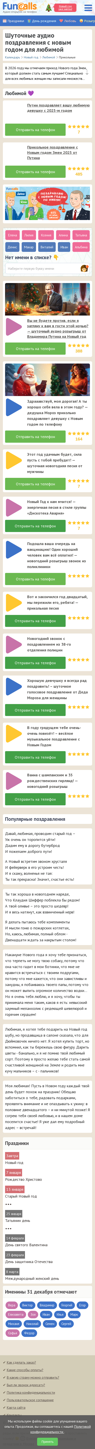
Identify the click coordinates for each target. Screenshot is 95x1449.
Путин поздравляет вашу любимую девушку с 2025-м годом (58, 108)
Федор (29, 1333)
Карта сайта (16, 1408)
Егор (82, 1306)
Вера (11, 1306)
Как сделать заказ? (21, 1363)
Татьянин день (17, 1220)
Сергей (66, 1324)
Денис (12, 247)
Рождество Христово (23, 1179)
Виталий (46, 247)
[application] (12, 110)
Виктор (27, 1306)
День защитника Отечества (29, 1262)
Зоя (33, 1315)
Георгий (66, 1306)
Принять (48, 1441)
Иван (46, 1315)
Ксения (46, 235)
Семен (50, 1324)
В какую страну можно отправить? (33, 1378)
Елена (12, 235)
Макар (29, 247)
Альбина (81, 247)
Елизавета (15, 1315)
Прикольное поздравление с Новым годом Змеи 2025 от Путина (52, 152)
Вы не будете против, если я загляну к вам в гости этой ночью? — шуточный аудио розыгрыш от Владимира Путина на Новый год (57, 328)
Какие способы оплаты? (25, 1370)
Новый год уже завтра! (65, 8)
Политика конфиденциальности (31, 1393)
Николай (32, 1324)
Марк (74, 1315)
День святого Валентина (26, 1245)
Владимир (47, 1306)
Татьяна (81, 235)
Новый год (14, 1163)
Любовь (70, 21)
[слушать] (14, 111)
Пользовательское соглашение (30, 1400)
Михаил (13, 1324)
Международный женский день (32, 1278)
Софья (12, 1333)
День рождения (44, 21)
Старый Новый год (21, 1196)
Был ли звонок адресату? (26, 1385)
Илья (60, 1315)
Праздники (16, 21)
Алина (63, 235)
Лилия (28, 235)
